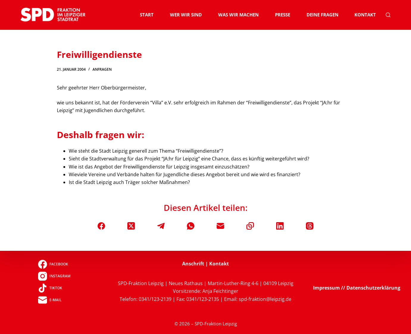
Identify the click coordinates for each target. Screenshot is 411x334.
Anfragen (102, 69)
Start (147, 15)
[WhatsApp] (190, 226)
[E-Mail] (220, 226)
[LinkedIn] (280, 226)
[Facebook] (101, 226)
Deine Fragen (322, 15)
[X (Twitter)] (131, 226)
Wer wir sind (186, 15)
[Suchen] (388, 15)
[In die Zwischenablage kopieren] (250, 226)
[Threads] (310, 226)
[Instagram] (54, 276)
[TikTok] (54, 288)
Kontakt (365, 15)
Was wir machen (238, 15)
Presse (282, 15)
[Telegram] (161, 226)
